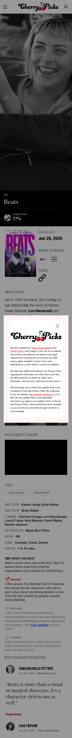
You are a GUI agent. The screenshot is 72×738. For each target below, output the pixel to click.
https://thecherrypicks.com (41, 394)
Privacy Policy (17, 351)
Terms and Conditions (41, 347)
